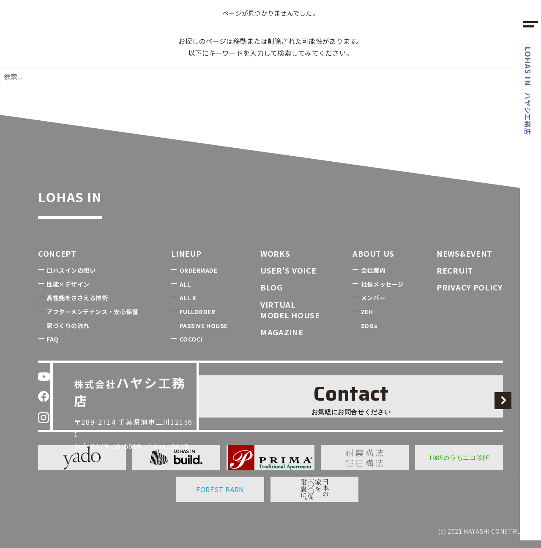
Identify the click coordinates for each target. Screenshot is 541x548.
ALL (185, 284)
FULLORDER (198, 311)
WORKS (275, 253)
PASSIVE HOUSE (204, 325)
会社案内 (373, 270)
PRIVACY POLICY (470, 287)
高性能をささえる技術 (77, 297)
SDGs (369, 325)
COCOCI (191, 339)
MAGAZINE (281, 331)
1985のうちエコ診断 (459, 457)
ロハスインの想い (71, 270)
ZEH (367, 311)
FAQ (52, 339)
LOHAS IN (91, 193)
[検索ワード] (270, 76)
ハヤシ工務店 (528, 90)
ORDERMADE (199, 270)
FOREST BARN (220, 489)
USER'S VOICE (288, 270)
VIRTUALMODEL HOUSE (290, 309)
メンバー (373, 297)
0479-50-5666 (122, 416)
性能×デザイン (68, 284)
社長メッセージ (382, 284)
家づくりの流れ (68, 325)
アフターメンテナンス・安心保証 (92, 311)
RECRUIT (455, 270)
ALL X (188, 297)
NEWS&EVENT (464, 253)
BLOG (271, 287)
